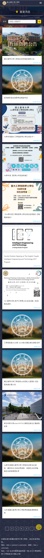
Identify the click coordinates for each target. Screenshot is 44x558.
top (39, 527)
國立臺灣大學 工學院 (11, 3)
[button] (40, 3)
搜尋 (4, 21)
